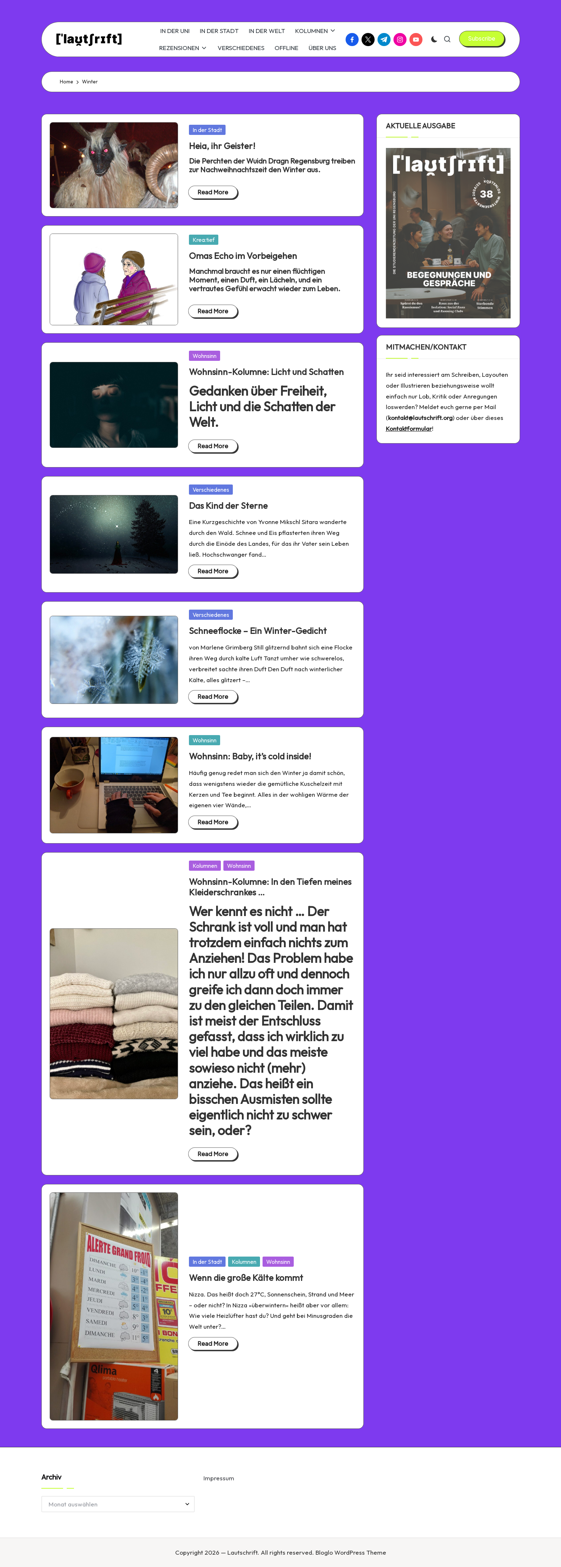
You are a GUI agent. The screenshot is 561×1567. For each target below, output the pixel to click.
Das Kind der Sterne (228, 505)
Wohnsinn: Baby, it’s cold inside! (250, 756)
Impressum (218, 1478)
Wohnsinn (204, 355)
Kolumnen (205, 865)
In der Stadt (207, 129)
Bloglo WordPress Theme (350, 1552)
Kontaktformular (409, 428)
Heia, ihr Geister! (222, 145)
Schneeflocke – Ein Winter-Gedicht (258, 630)
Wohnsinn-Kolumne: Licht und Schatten (266, 371)
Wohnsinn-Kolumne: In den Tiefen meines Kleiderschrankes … (270, 887)
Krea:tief (204, 239)
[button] (481, 38)
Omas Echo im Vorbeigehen (243, 255)
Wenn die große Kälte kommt (246, 1277)
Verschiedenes (211, 489)
